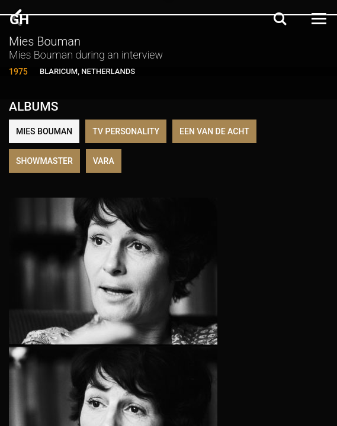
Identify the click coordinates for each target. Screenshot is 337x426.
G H (18, 19)
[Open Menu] (318, 18)
